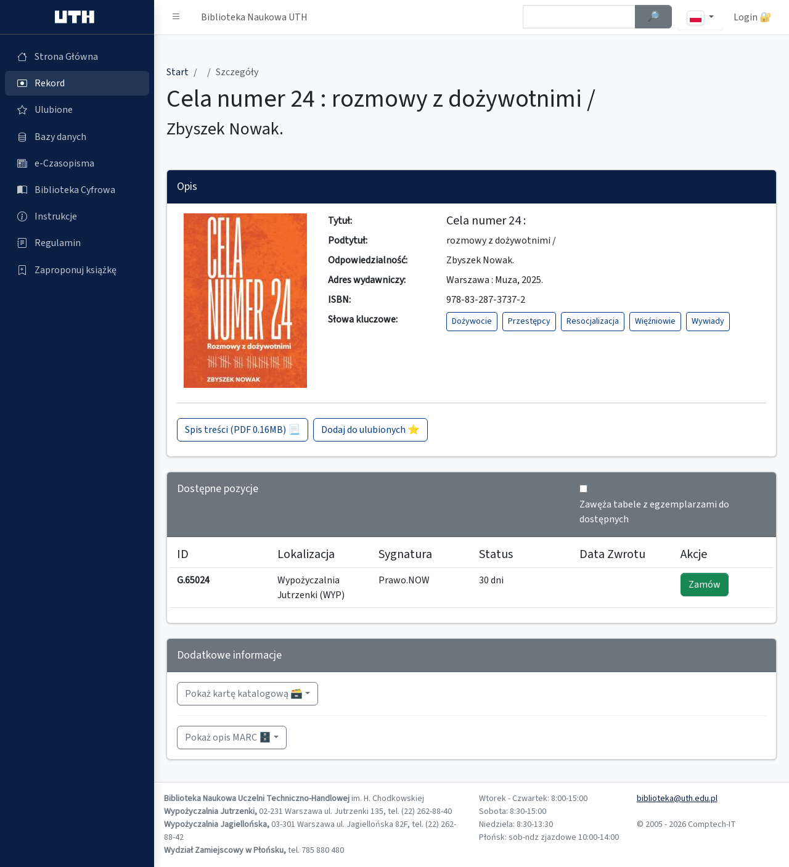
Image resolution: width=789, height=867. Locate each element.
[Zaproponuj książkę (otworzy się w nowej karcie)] (77, 270)
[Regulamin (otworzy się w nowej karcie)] (77, 243)
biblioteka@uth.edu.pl (677, 798)
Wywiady (708, 321)
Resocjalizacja (592, 321)
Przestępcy (529, 321)
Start (177, 72)
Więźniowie (655, 321)
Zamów (705, 584)
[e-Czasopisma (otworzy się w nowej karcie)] (77, 163)
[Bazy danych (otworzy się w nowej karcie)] (77, 137)
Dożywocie (472, 321)
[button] (176, 17)
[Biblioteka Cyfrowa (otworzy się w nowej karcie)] (77, 190)
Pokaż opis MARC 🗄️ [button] (228, 737)
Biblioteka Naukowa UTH (254, 17)
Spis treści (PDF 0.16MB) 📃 (242, 430)
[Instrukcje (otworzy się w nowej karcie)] (77, 216)
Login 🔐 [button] (753, 17)
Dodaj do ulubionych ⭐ (370, 430)
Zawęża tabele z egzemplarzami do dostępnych (654, 512)
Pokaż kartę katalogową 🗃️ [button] (244, 694)
